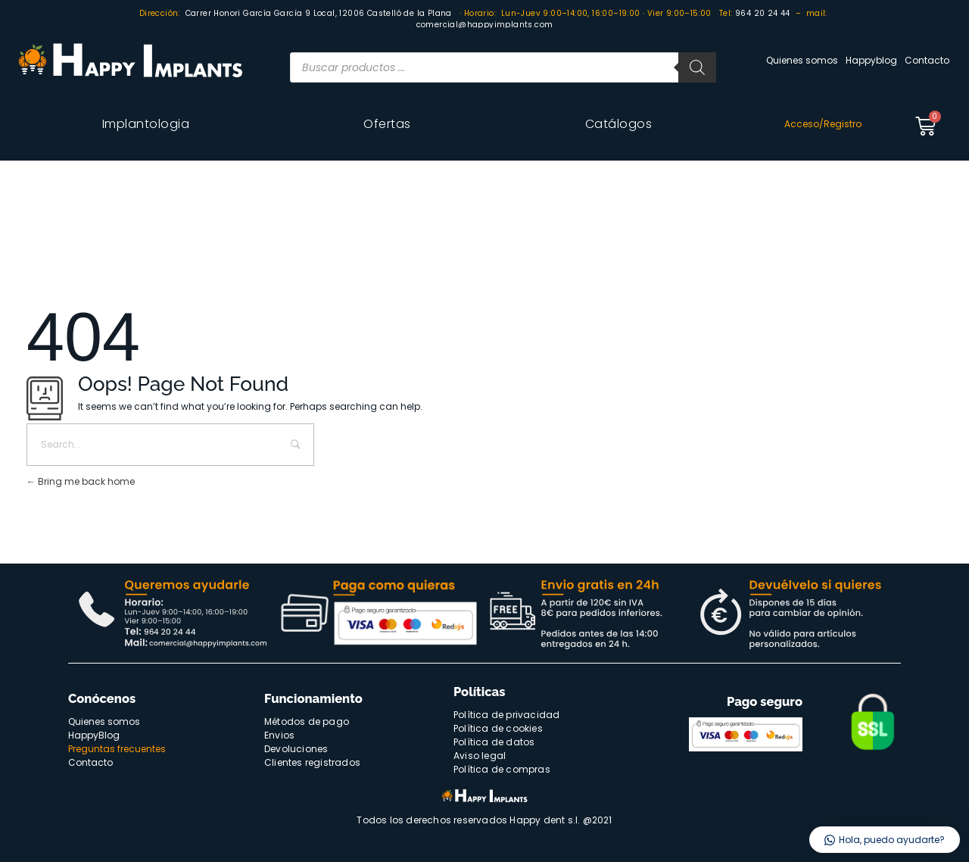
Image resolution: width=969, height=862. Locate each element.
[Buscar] (697, 67)
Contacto (927, 60)
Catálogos (619, 124)
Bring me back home (80, 481)
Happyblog (871, 60)
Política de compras (501, 769)
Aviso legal (479, 755)
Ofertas (387, 124)
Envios (279, 735)
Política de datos (493, 742)
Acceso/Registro (823, 123)
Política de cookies (498, 728)
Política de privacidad (506, 714)
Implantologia (146, 124)
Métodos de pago (306, 721)
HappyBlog (94, 735)
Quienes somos (802, 60)
